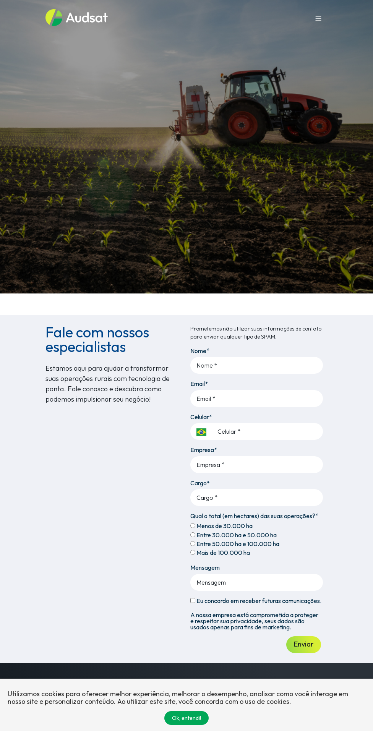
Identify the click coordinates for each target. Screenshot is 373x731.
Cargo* (200, 483)
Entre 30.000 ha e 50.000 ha (233, 535)
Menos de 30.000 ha (221, 526)
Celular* (201, 417)
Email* (199, 383)
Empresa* (203, 450)
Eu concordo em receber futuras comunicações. (255, 601)
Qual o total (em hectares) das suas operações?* (254, 516)
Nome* (199, 351)
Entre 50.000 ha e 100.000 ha (234, 544)
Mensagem (205, 567)
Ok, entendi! (186, 718)
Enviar (303, 644)
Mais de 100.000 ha (220, 552)
